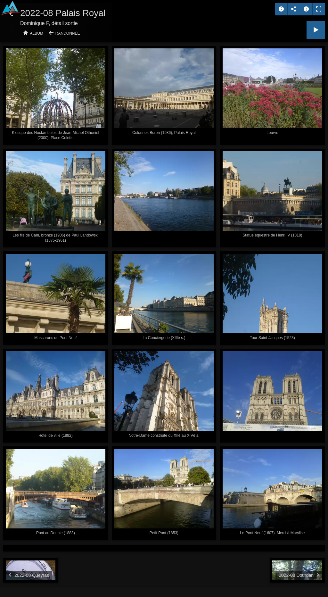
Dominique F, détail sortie (49, 23)
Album (36, 33)
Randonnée (67, 33)
